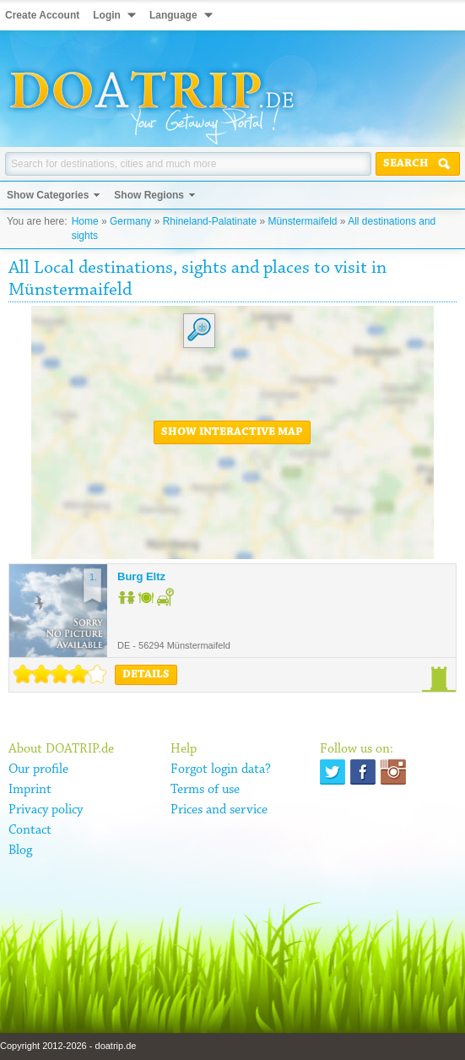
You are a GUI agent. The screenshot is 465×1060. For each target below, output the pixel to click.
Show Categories (48, 195)
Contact (29, 830)
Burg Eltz (141, 576)
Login (107, 15)
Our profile (38, 769)
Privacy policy (45, 810)
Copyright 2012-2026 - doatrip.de (68, 1046)
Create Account (42, 15)
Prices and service (219, 810)
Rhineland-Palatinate (210, 221)
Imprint (29, 789)
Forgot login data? (220, 769)
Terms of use (205, 789)
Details (146, 675)
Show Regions (149, 195)
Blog (20, 850)
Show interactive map (232, 432)
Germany (130, 221)
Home (85, 221)
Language (173, 15)
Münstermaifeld (302, 221)
